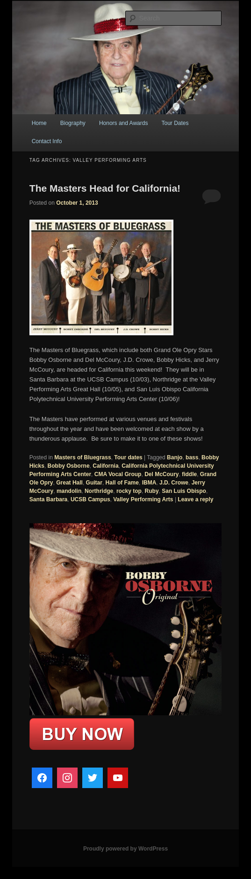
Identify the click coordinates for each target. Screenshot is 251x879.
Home (39, 123)
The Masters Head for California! (104, 188)
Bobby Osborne (69, 466)
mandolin (69, 491)
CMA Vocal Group (118, 474)
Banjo (174, 457)
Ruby (152, 491)
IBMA (149, 482)
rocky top (129, 491)
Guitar (94, 482)
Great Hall (69, 482)
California (105, 466)
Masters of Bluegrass (82, 457)
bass (192, 457)
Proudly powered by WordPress (125, 848)
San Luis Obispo (184, 491)
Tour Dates (175, 123)
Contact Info (47, 141)
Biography (73, 123)
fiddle (189, 474)
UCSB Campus (90, 499)
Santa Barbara (48, 499)
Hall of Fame (122, 482)
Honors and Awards (123, 123)
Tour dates (128, 457)
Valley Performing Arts (143, 499)
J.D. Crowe (173, 482)
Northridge (99, 491)
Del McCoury (161, 474)
